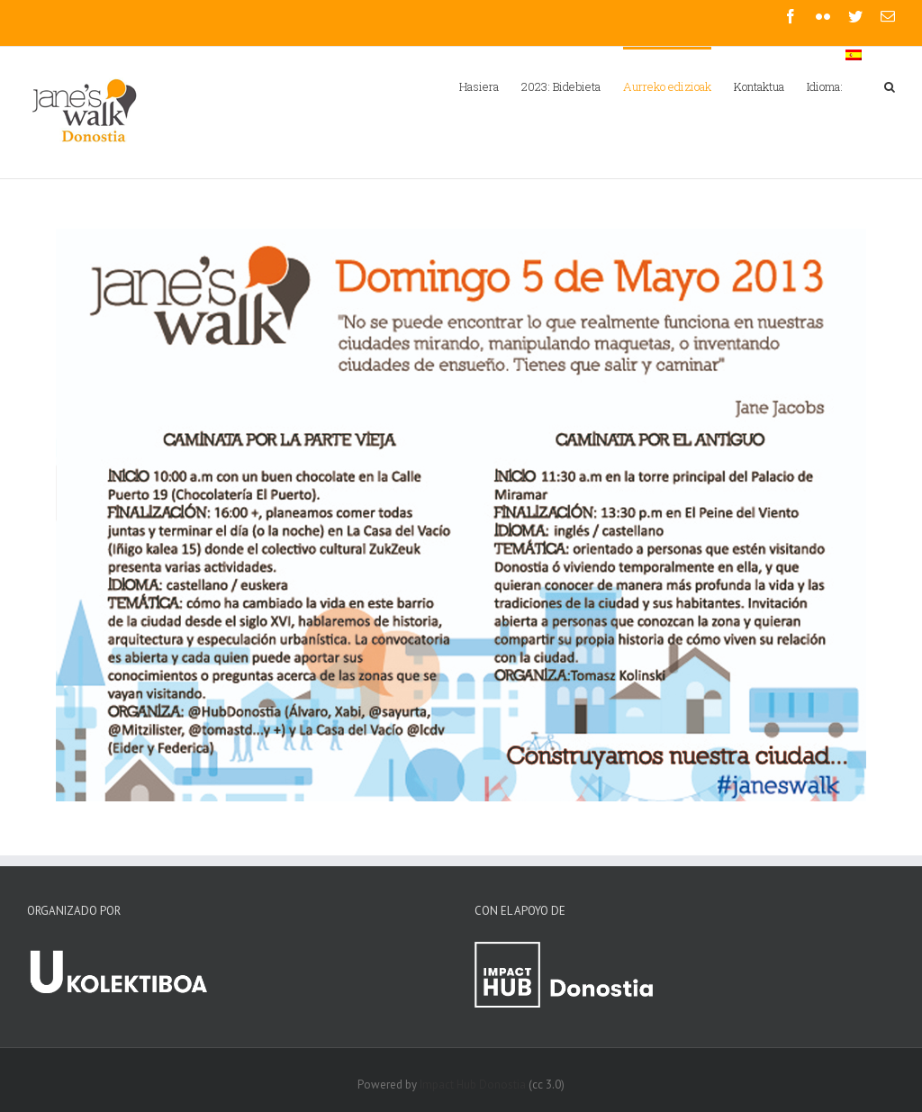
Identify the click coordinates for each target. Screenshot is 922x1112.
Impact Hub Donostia (473, 1084)
